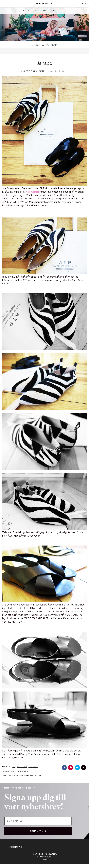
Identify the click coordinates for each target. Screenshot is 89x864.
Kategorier (29, 11)
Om (54, 11)
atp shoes (33, 767)
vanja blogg (23, 771)
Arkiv (44, 11)
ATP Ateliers (33, 191)
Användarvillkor (44, 857)
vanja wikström (10, 775)
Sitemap (44, 860)
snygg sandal (9, 771)
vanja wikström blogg (30, 775)
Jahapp (44, 63)
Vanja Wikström (44, 44)
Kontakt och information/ (44, 854)
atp (13, 767)
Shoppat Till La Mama (33, 71)
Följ (63, 11)
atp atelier (22, 767)
